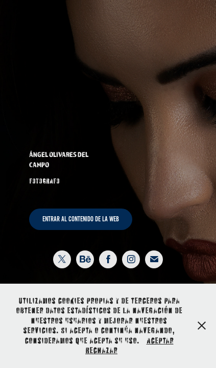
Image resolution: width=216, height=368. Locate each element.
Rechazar (101, 350)
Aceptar (160, 340)
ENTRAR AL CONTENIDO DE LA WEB (80, 219)
